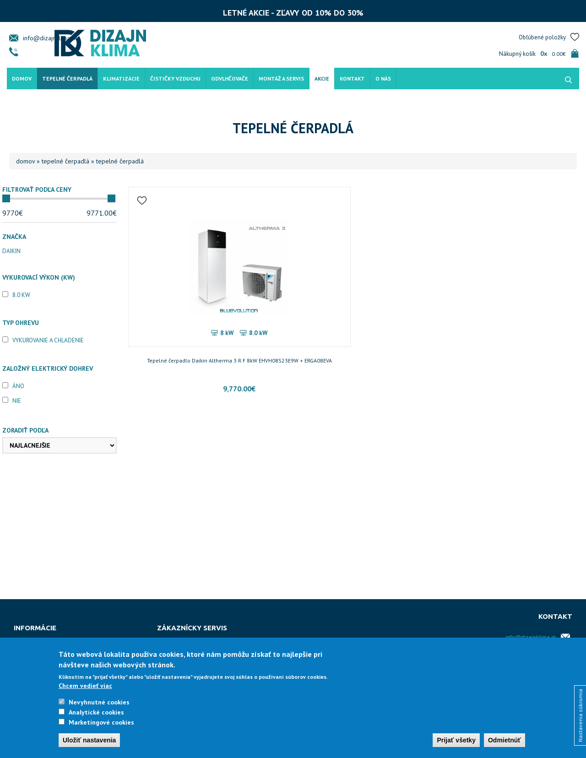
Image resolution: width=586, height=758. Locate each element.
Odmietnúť (504, 740)
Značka (14, 237)
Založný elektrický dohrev (47, 368)
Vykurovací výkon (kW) (38, 277)
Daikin (11, 251)
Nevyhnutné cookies (99, 702)
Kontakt (352, 74)
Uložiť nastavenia (89, 740)
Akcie (322, 74)
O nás (383, 74)
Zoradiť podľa (25, 430)
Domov (22, 74)
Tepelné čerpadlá (67, 74)
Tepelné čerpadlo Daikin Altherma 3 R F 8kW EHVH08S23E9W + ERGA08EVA (183, 365)
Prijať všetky (456, 740)
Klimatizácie (121, 74)
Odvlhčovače (229, 74)
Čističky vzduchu (175, 74)
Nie (16, 401)
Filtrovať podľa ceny (36, 189)
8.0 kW (21, 295)
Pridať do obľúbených (143, 200)
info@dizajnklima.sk (50, 35)
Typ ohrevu (20, 323)
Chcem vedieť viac (85, 686)
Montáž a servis (281, 74)
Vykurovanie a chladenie (48, 340)
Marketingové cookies (101, 722)
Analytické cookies (96, 712)
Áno (18, 386)
